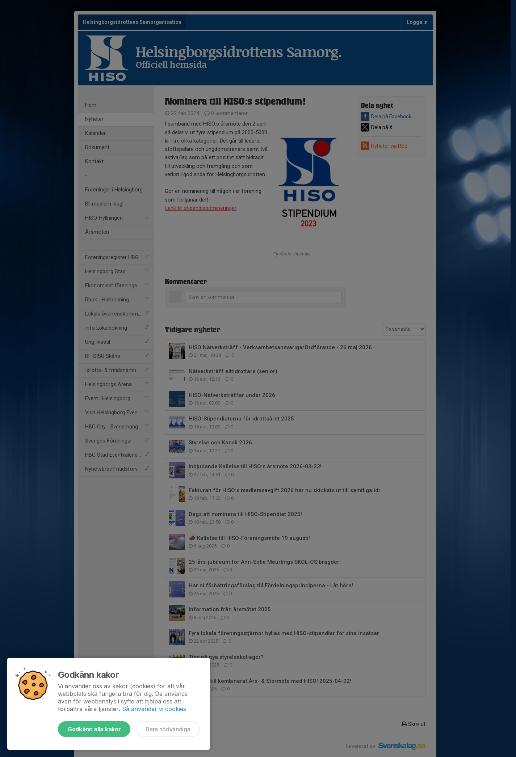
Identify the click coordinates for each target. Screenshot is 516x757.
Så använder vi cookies (154, 708)
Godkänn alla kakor (94, 729)
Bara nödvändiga (168, 729)
